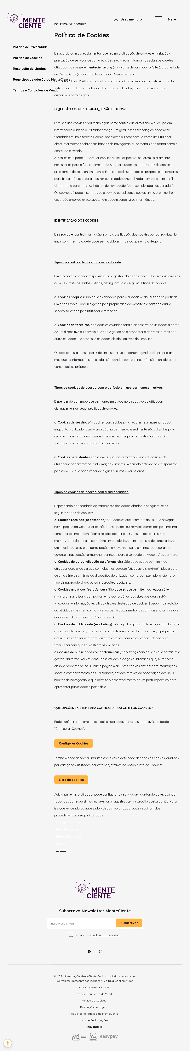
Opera (61, 850)
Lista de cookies (71, 780)
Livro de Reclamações (94, 1020)
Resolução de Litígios (27, 68)
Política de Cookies (25, 58)
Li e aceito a (98, 935)
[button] (8, 1043)
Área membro (127, 19)
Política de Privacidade (28, 47)
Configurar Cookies (73, 743)
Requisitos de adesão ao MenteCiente (39, 79)
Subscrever (129, 923)
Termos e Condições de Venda (34, 90)
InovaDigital (95, 1027)
